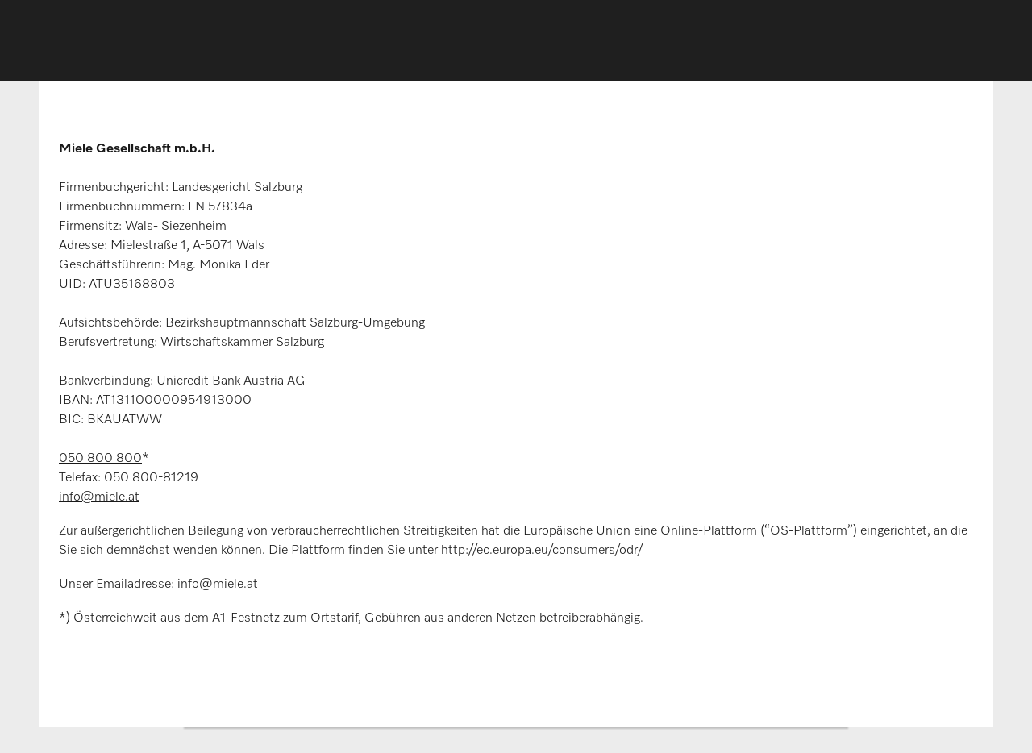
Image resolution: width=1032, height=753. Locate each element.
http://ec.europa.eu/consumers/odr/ (542, 550)
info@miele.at (99, 497)
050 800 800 (100, 458)
